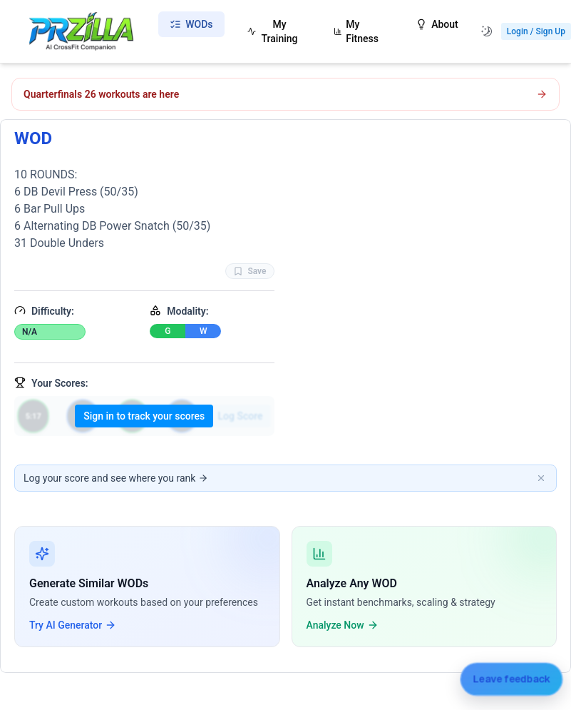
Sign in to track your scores (144, 416)
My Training (272, 31)
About (437, 24)
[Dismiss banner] (541, 478)
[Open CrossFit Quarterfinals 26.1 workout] (285, 94)
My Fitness (356, 31)
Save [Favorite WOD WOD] (249, 271)
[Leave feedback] (511, 678)
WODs (191, 24)
